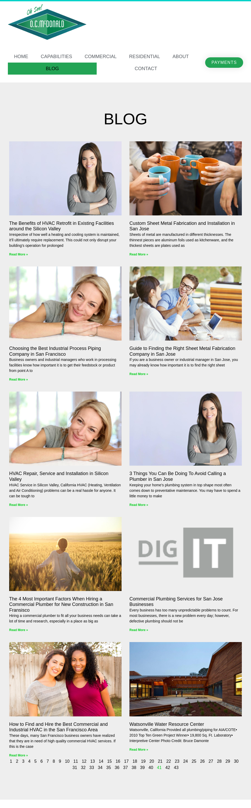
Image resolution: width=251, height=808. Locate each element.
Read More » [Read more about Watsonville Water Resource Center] (138, 749)
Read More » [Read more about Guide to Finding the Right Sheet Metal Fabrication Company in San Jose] (138, 374)
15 (109, 761)
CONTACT (146, 68)
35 (108, 767)
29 (227, 761)
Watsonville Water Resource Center (166, 724)
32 (83, 767)
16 (118, 761)
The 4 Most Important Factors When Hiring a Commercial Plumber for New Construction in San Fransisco (61, 604)
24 (185, 761)
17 (126, 761)
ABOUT (181, 56)
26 (202, 761)
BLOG (52, 68)
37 (125, 767)
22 (168, 761)
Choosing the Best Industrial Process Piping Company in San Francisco (55, 351)
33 (91, 767)
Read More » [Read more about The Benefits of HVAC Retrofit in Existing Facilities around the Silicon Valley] (18, 254)
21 (160, 761)
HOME (21, 56)
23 (177, 761)
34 (100, 767)
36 (117, 767)
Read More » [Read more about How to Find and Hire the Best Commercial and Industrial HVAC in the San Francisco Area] (18, 755)
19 (143, 761)
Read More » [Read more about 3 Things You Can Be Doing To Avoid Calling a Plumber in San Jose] (138, 505)
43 (176, 767)
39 (142, 767)
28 (219, 761)
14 (101, 761)
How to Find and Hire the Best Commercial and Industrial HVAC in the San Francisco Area (58, 727)
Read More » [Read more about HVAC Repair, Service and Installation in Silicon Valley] (18, 505)
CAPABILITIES (56, 56)
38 (134, 767)
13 (92, 761)
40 (151, 767)
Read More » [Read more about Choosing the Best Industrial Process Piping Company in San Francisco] (18, 379)
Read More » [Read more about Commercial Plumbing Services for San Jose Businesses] (138, 630)
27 (211, 761)
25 (194, 761)
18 (135, 761)
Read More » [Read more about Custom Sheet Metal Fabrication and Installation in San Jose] (138, 254)
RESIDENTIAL (144, 56)
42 (167, 767)
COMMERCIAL (101, 56)
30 (236, 761)
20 (151, 761)
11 (75, 761)
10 (67, 761)
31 (75, 767)
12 (84, 761)
